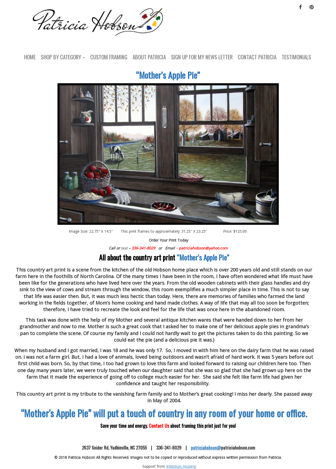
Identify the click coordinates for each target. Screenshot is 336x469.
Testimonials (296, 57)
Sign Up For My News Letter (202, 57)
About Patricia (149, 57)
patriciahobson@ (206, 447)
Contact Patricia (257, 57)
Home (30, 57)
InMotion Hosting (181, 466)
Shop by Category (63, 57)
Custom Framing (108, 57)
